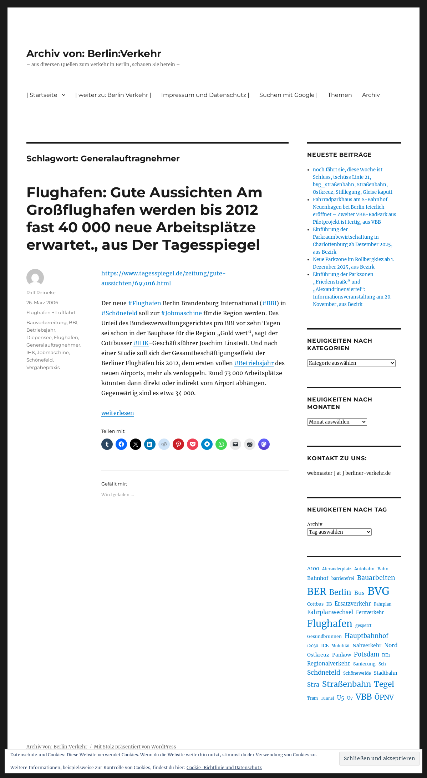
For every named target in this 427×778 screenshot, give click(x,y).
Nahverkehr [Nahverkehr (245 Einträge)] (366, 645)
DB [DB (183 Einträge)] (329, 604)
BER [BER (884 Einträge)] (316, 591)
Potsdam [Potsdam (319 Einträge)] (366, 654)
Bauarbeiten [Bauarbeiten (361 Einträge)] (376, 578)
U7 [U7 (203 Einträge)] (350, 698)
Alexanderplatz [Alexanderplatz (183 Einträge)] (336, 568)
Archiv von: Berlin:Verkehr (93, 53)
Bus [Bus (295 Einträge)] (359, 593)
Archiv (371, 95)
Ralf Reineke (41, 292)
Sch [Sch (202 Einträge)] (382, 664)
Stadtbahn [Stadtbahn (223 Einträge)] (385, 673)
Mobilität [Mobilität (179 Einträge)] (340, 645)
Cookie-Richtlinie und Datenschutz (224, 767)
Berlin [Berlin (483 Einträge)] (340, 592)
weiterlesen (117, 412)
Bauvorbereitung (46, 322)
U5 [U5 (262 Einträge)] (340, 698)
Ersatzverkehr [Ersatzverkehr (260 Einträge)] (353, 604)
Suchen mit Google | (288, 95)
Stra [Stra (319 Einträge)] (313, 685)
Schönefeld (39, 360)
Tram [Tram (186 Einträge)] (312, 698)
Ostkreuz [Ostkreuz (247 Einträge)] (318, 655)
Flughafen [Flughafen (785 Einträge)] (329, 623)
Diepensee (39, 337)
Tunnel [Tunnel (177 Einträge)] (327, 698)
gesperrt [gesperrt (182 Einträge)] (363, 625)
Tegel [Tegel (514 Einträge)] (384, 684)
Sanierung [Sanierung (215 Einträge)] (364, 664)
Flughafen (66, 337)
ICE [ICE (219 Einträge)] (325, 645)
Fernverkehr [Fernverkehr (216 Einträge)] (370, 612)
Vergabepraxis (43, 367)
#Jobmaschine (181, 313)
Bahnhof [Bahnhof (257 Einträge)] (318, 578)
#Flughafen (144, 303)
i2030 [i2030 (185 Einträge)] (312, 645)
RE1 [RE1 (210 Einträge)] (386, 655)
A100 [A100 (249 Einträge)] (313, 568)
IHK (30, 352)
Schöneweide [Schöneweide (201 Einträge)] (357, 673)
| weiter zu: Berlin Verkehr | (113, 95)
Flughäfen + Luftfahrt (51, 312)
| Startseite (41, 95)
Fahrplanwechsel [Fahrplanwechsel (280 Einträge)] (330, 612)
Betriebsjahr (40, 330)
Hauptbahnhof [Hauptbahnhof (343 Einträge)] (366, 636)
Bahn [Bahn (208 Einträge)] (382, 568)
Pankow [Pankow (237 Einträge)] (341, 655)
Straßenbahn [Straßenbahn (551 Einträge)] (346, 684)
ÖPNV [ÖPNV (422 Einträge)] (384, 697)
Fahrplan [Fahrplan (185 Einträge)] (382, 604)
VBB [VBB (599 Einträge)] (364, 697)
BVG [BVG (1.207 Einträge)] (378, 591)
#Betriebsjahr (254, 363)
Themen (340, 95)
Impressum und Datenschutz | (205, 95)
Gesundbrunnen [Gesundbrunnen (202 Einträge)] (324, 636)
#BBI (269, 303)
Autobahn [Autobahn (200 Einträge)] (364, 568)
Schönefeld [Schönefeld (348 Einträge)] (323, 672)
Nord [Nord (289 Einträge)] (391, 645)
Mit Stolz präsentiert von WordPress (135, 747)
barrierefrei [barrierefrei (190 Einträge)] (342, 578)
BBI (73, 322)
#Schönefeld (119, 313)
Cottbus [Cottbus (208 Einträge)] (315, 604)
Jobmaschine (53, 352)
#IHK (141, 343)
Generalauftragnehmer (53, 345)
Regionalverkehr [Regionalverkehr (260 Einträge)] (328, 663)
